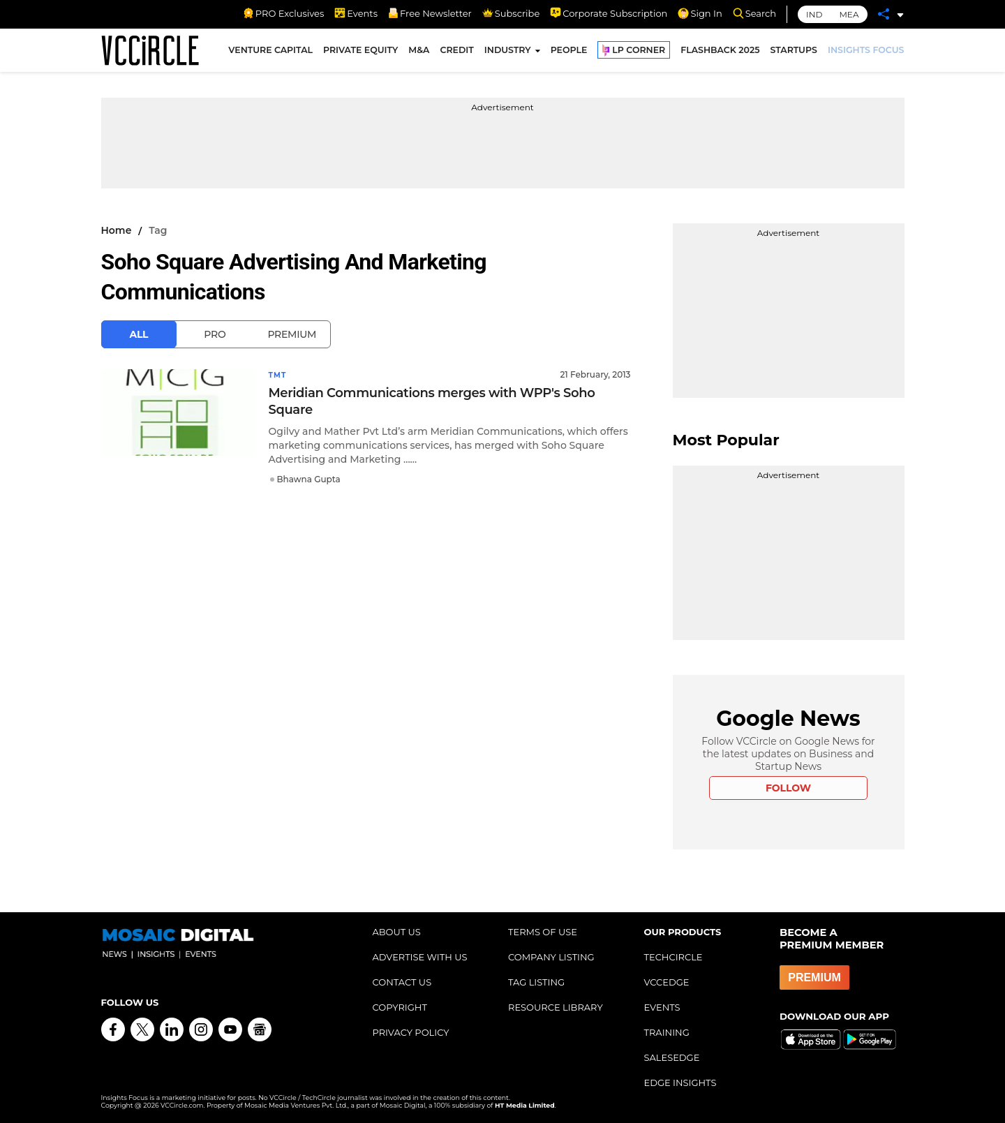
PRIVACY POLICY (411, 1032)
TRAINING (667, 1032)
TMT (279, 374)
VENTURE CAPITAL (270, 55)
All (139, 334)
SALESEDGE (672, 1057)
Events (356, 13)
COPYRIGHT (400, 1007)
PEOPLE (569, 55)
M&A (418, 55)
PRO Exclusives (283, 13)
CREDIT (456, 55)
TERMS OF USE (542, 931)
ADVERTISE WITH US (420, 956)
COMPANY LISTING (551, 956)
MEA (848, 14)
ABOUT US (397, 931)
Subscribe (510, 13)
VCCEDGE (667, 982)
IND (814, 14)
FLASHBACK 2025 (719, 55)
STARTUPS (793, 55)
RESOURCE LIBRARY (555, 1007)
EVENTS (662, 1007)
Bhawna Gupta (309, 478)
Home (116, 230)
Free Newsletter (430, 13)
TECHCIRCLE (673, 956)
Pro (214, 334)
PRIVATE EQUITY (360, 55)
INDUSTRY (507, 55)
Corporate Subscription (608, 13)
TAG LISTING (536, 982)
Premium (291, 334)
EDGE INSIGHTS (680, 1082)
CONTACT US (402, 982)
